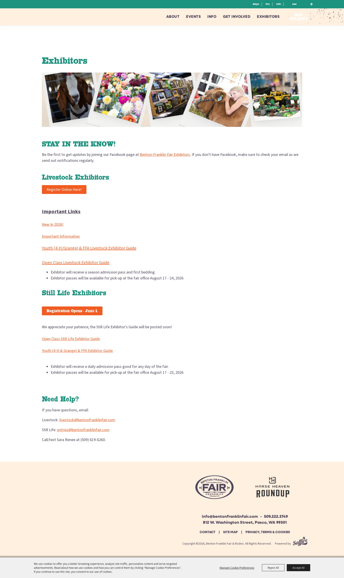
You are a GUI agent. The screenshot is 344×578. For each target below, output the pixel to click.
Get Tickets (298, 16)
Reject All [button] (273, 567)
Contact (207, 532)
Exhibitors (268, 17)
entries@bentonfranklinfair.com (83, 430)
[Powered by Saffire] (300, 544)
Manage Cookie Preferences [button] (237, 567)
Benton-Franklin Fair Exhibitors (165, 154)
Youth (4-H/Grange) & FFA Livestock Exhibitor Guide (89, 248)
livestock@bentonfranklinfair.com (87, 420)
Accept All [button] (298, 567)
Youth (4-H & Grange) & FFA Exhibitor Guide (77, 351)
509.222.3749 (276, 517)
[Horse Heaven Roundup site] (272, 489)
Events (193, 17)
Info (211, 17)
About (173, 17)
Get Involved (236, 17)
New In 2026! (52, 224)
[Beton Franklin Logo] (214, 489)
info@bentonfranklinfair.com (230, 517)
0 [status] (311, 4)
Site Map (230, 532)
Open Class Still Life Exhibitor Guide (71, 339)
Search (300, 4)
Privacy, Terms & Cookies (267, 532)
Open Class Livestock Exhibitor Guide (75, 263)
